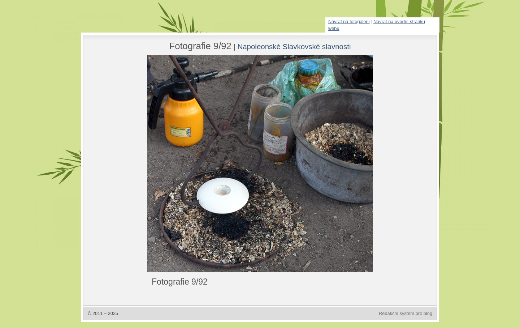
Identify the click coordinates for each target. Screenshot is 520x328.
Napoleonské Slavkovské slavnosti (294, 46)
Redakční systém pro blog (405, 313)
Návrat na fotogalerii (349, 21)
